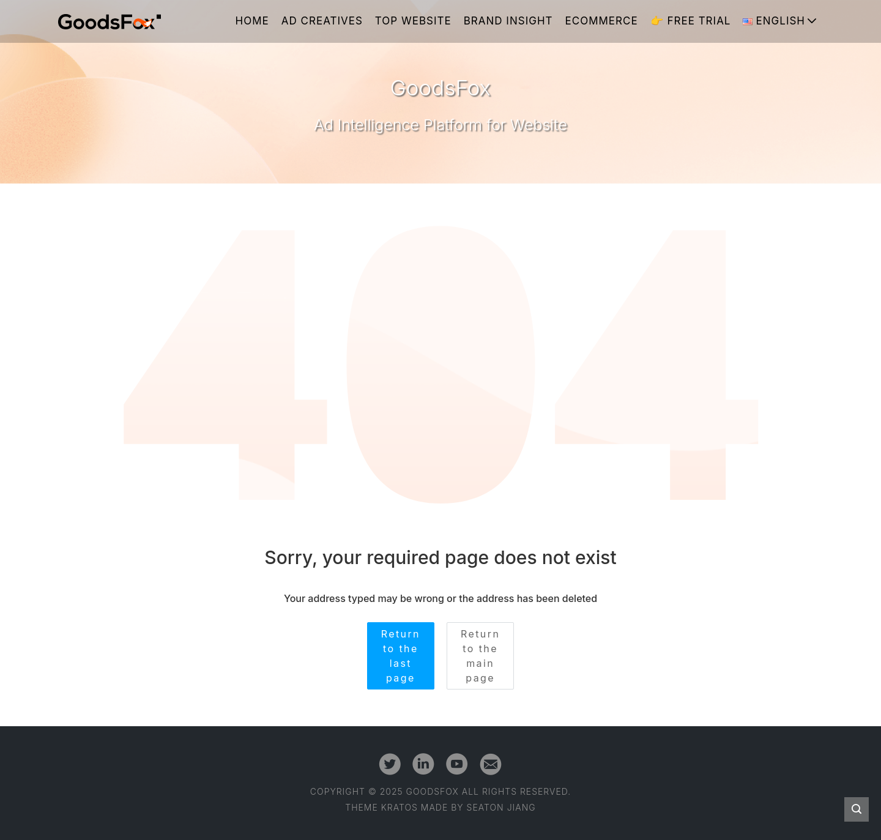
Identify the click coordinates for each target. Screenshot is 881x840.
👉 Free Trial (690, 21)
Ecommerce (601, 21)
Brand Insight (508, 21)
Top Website (413, 21)
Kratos (399, 807)
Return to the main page (480, 656)
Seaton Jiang (501, 807)
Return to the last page (400, 656)
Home (252, 21)
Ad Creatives (322, 21)
